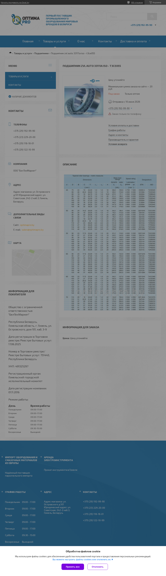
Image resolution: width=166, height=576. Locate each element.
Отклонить (97, 567)
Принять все (73, 567)
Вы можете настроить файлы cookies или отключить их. (82, 559)
